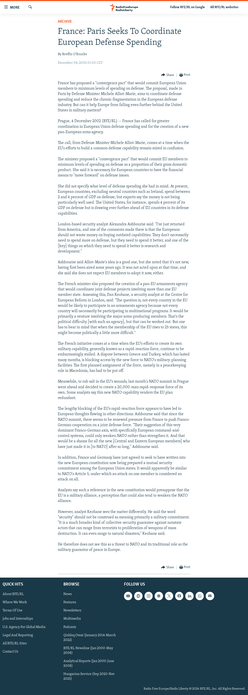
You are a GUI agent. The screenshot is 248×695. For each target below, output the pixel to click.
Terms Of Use (12, 610)
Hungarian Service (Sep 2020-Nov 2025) (89, 676)
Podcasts (69, 627)
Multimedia (72, 618)
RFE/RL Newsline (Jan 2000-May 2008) (88, 650)
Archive (65, 22)
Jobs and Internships (18, 618)
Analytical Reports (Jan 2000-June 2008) (88, 663)
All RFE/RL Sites (15, 643)
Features (69, 602)
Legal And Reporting (18, 635)
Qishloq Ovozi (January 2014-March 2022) (89, 637)
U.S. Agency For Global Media (24, 627)
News (67, 594)
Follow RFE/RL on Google (187, 7)
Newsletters (72, 610)
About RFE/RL (13, 594)
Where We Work (15, 602)
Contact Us (10, 651)
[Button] (167, 75)
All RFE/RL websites (224, 7)
